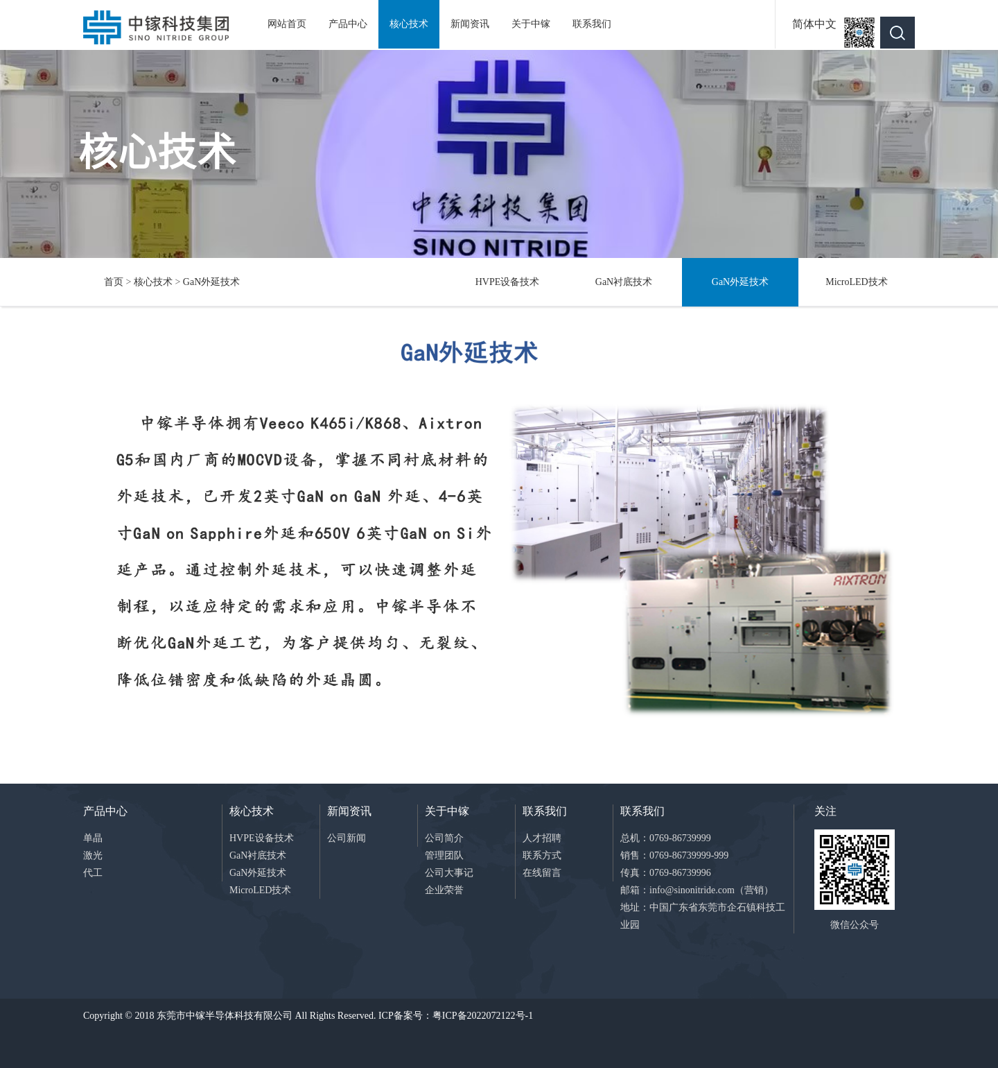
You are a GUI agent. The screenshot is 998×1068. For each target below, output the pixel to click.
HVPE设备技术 (507, 282)
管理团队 (444, 855)
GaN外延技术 (211, 282)
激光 (93, 855)
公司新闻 (346, 838)
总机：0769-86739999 (665, 838)
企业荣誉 (444, 890)
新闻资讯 (469, 24)
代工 (93, 873)
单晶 (93, 838)
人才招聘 (542, 838)
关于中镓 (530, 24)
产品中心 (348, 24)
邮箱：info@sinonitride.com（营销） (696, 890)
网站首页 (287, 24)
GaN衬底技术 (623, 282)
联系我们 (591, 24)
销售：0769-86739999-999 (674, 855)
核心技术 (408, 24)
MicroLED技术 (856, 282)
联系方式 (542, 855)
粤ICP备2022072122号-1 (482, 1015)
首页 (113, 282)
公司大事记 (449, 873)
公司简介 (444, 838)
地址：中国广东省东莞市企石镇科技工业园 (702, 916)
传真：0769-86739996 (665, 873)
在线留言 (542, 873)
